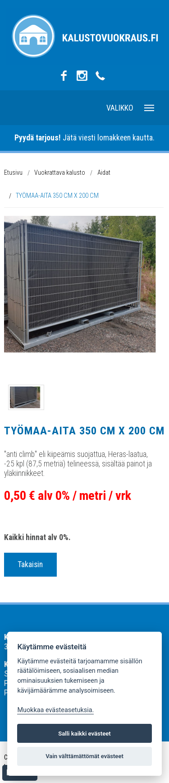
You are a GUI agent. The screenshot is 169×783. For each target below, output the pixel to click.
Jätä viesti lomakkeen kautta (83, 137)
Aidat (103, 172)
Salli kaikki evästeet (84, 733)
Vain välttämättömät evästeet (84, 756)
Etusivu (13, 172)
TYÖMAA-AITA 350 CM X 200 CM (57, 195)
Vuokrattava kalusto (59, 172)
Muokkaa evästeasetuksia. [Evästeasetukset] (55, 710)
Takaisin (30, 564)
